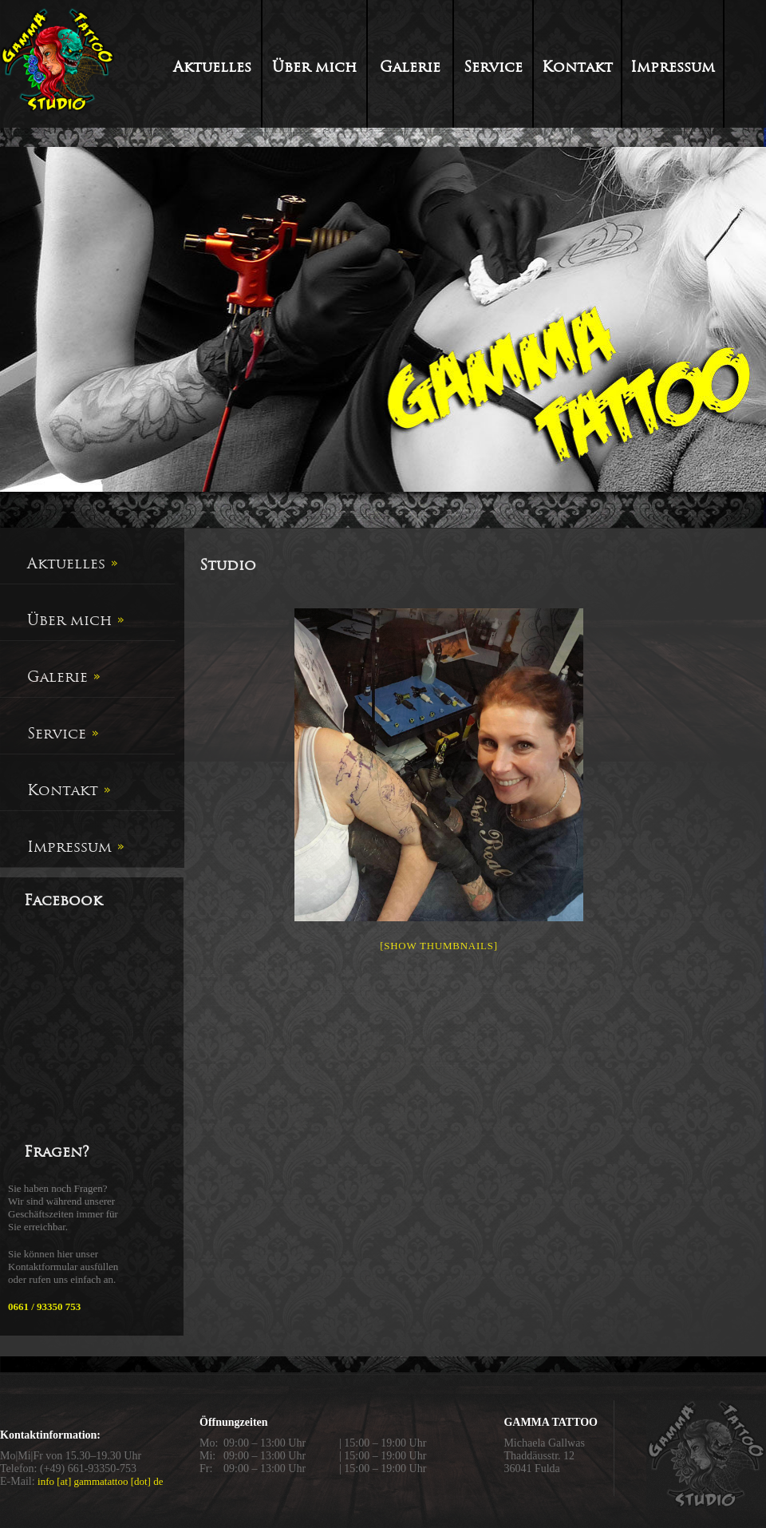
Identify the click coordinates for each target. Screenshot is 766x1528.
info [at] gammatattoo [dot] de (100, 1481)
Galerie (410, 66)
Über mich (314, 66)
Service (493, 66)
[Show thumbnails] (439, 946)
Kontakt (577, 66)
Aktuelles (212, 66)
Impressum (672, 66)
